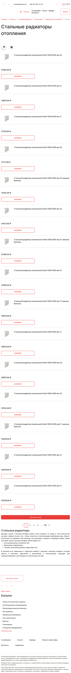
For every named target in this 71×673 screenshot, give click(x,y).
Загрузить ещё (35, 517)
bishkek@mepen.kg (20, 4)
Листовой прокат (9, 618)
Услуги (44, 11)
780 (45, 525)
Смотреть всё (6, 631)
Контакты (35, 13)
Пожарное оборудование (12, 628)
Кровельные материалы (12, 615)
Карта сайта (5, 591)
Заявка (65, 12)
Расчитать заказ (12, 578)
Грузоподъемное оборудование (15, 605)
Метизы (6, 621)
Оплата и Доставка (50, 640)
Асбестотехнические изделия (14, 602)
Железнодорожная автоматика (14, 608)
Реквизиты (19, 645)
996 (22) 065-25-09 (36, 4)
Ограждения (7, 624)
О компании (36, 11)
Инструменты (8, 611)
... (41, 525)
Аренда (51, 11)
